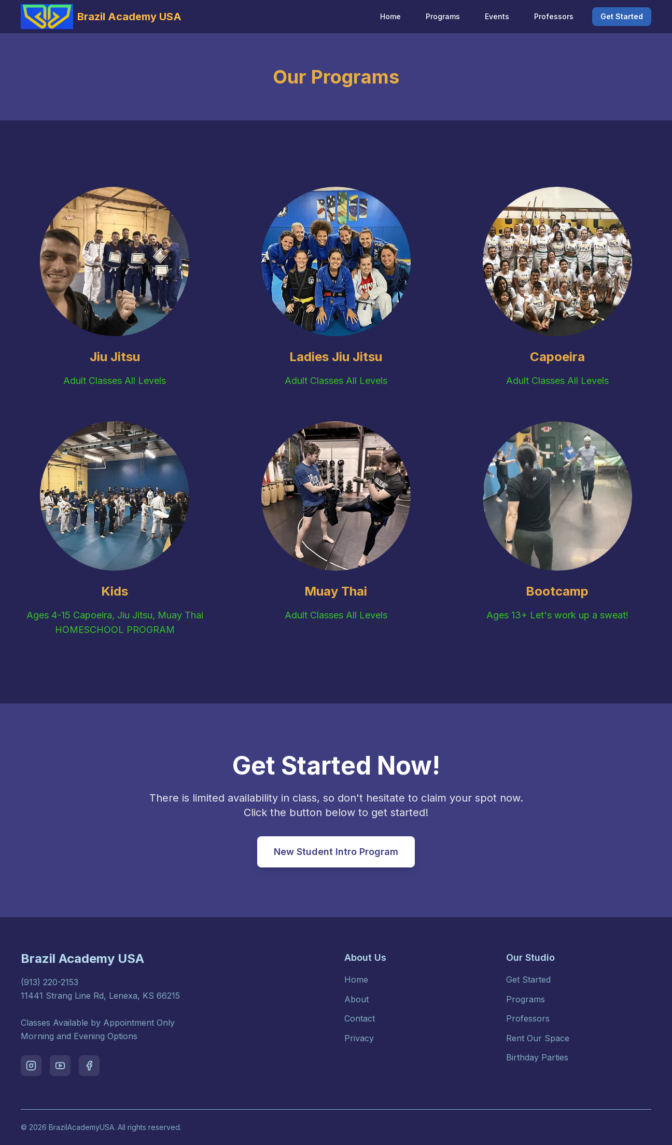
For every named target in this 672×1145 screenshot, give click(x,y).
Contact (359, 1018)
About (356, 999)
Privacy (359, 1038)
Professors (553, 16)
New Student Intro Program (336, 851)
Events (497, 16)
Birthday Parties (537, 1057)
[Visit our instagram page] (31, 1065)
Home (390, 16)
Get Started (621, 16)
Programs (443, 16)
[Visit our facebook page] (89, 1065)
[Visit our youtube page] (60, 1065)
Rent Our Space (537, 1038)
